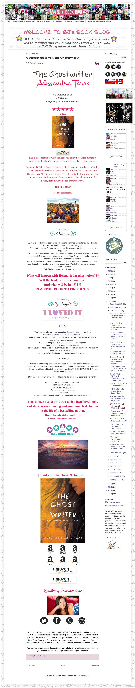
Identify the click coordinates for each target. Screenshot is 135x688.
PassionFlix (74, 335)
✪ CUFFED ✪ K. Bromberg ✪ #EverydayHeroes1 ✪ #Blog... (118, 326)
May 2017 (114, 466)
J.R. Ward (114, 201)
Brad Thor (114, 173)
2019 (110, 294)
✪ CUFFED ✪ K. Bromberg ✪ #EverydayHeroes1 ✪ (118, 345)
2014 (110, 490)
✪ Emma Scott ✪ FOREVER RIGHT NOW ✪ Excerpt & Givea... (117, 336)
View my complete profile (114, 506)
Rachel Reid (114, 138)
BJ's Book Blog (113, 502)
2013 (110, 494)
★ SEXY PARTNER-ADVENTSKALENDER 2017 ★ (118, 398)
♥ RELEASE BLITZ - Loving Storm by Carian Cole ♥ (117, 391)
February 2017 (116, 476)
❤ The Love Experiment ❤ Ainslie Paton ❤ (116, 439)
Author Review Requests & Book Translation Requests (31, 21)
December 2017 (116, 304)
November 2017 (116, 307)
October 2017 (115, 311)
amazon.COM (79, 21)
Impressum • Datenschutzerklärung (99, 21)
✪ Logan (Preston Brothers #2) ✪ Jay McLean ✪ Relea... (117, 447)
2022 (110, 284)
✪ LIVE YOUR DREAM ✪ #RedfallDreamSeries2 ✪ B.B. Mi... (118, 377)
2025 (110, 274)
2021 (110, 288)
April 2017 (114, 469)
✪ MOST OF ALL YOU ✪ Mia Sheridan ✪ (118, 385)
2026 (110, 271)
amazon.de (68, 21)
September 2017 (116, 453)
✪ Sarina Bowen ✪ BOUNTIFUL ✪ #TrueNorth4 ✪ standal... (117, 360)
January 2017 (115, 480)
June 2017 (114, 463)
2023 (110, 281)
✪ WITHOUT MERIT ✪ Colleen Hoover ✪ (118, 420)
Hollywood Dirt (60, 335)
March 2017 (115, 473)
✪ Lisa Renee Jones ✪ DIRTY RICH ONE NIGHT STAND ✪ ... (118, 369)
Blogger (86, 676)
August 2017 (115, 456)
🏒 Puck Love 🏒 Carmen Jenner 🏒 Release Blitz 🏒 (117, 413)
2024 (110, 278)
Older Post (95, 666)
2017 (110, 301)
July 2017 (114, 460)
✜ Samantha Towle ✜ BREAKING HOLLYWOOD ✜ (118, 426)
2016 (110, 484)
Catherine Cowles (115, 210)
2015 (110, 487)
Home (8, 21)
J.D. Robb (114, 220)
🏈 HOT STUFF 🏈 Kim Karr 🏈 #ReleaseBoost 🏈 (117, 406)
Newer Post (31, 666)
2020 (110, 291)
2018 (110, 298)
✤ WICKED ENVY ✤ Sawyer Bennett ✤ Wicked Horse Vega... (117, 317)
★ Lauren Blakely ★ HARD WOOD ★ (117, 353)
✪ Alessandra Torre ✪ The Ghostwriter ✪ (118, 433)
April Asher (114, 147)
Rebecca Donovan (116, 183)
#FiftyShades (57, 21)
